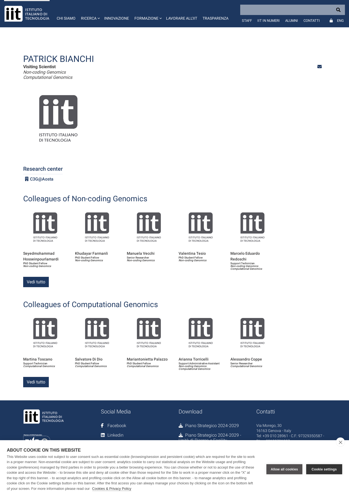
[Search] (292, 10)
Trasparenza (215, 18)
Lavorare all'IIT (181, 18)
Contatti (311, 21)
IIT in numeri (268, 21)
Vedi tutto (36, 281)
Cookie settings (324, 469)
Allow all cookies (284, 469)
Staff (247, 21)
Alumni (291, 21)
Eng (340, 21)
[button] (89, 13)
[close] (340, 442)
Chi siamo (66, 18)
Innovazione (116, 18)
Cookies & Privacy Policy (111, 489)
